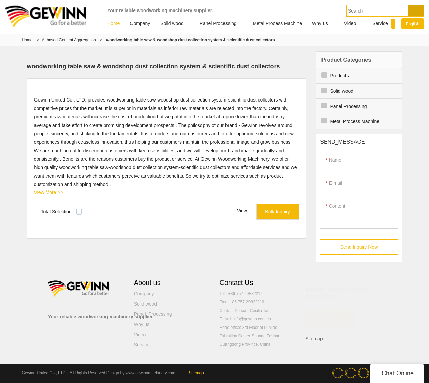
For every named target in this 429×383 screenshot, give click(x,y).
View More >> (48, 192)
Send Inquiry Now (359, 247)
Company (140, 23)
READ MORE (329, 315)
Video (350, 23)
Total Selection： (61, 212)
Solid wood (172, 23)
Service (380, 23)
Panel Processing (218, 23)
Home (113, 23)
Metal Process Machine (277, 23)
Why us (320, 23)
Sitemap (314, 338)
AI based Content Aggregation (69, 40)
